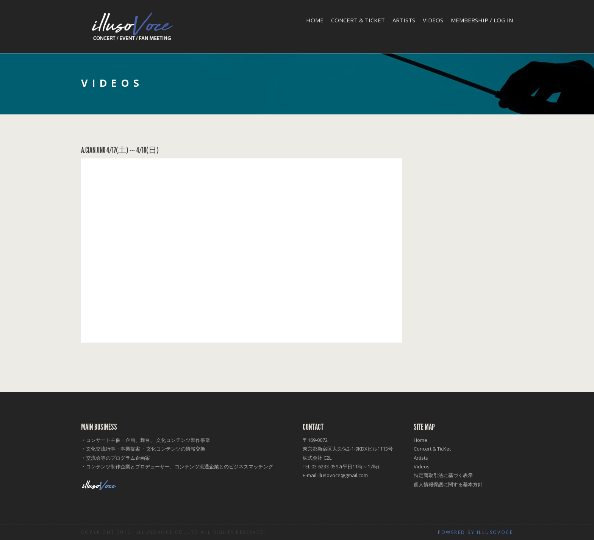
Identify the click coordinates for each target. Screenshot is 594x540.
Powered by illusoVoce (475, 532)
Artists (403, 20)
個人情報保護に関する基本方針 (448, 484)
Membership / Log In (482, 20)
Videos (433, 20)
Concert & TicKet (358, 20)
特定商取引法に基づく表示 (443, 475)
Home (315, 20)
